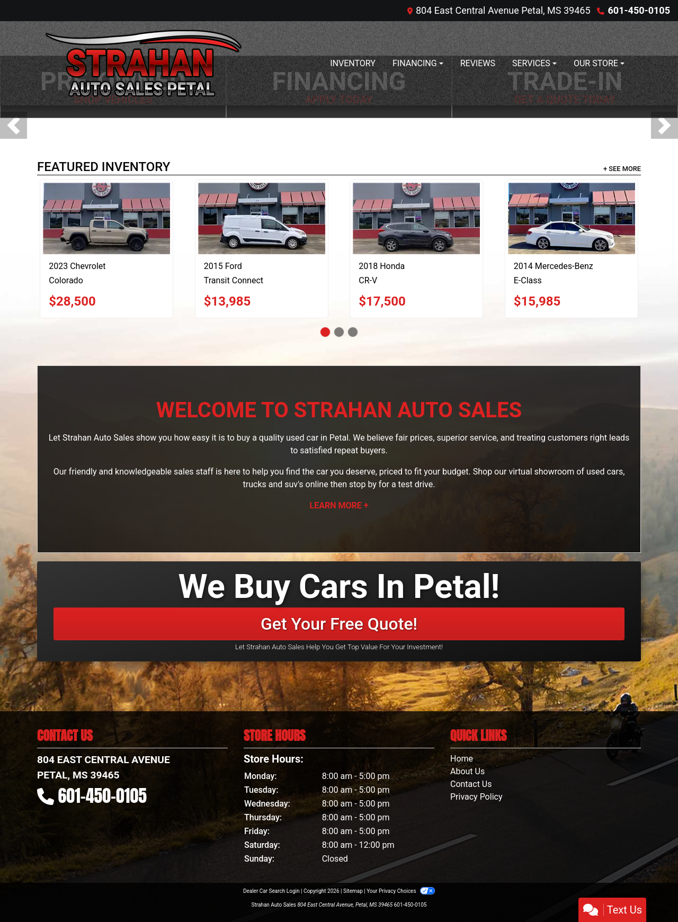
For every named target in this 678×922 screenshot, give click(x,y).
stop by (363, 484)
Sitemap (353, 891)
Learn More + (339, 505)
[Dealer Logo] (143, 63)
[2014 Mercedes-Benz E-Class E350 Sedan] (571, 218)
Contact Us (471, 784)
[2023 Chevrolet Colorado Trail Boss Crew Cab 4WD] (106, 218)
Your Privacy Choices (401, 891)
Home (461, 759)
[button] (13, 125)
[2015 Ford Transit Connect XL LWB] (261, 218)
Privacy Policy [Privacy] (476, 797)
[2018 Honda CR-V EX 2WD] (416, 218)
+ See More (622, 169)
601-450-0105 (639, 10)
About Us (467, 771)
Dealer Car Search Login (271, 891)
